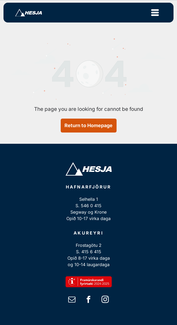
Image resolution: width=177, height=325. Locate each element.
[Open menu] (155, 13)
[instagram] (105, 300)
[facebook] (89, 300)
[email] (72, 300)
